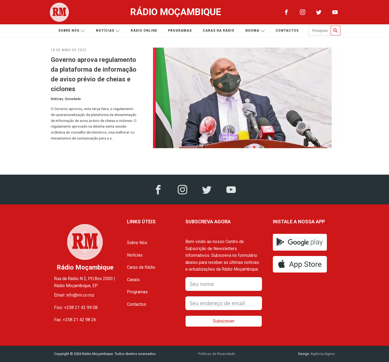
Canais (133, 279)
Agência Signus (322, 354)
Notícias (108, 30)
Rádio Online (144, 30)
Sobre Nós (137, 242)
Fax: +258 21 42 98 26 (75, 319)
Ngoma (255, 30)
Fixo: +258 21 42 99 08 (76, 307)
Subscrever (224, 321)
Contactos (287, 30)
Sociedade (73, 99)
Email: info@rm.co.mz (74, 295)
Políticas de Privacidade (216, 354)
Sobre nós (71, 30)
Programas (180, 30)
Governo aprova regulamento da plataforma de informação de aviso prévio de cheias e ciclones (93, 74)
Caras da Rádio (218, 30)
